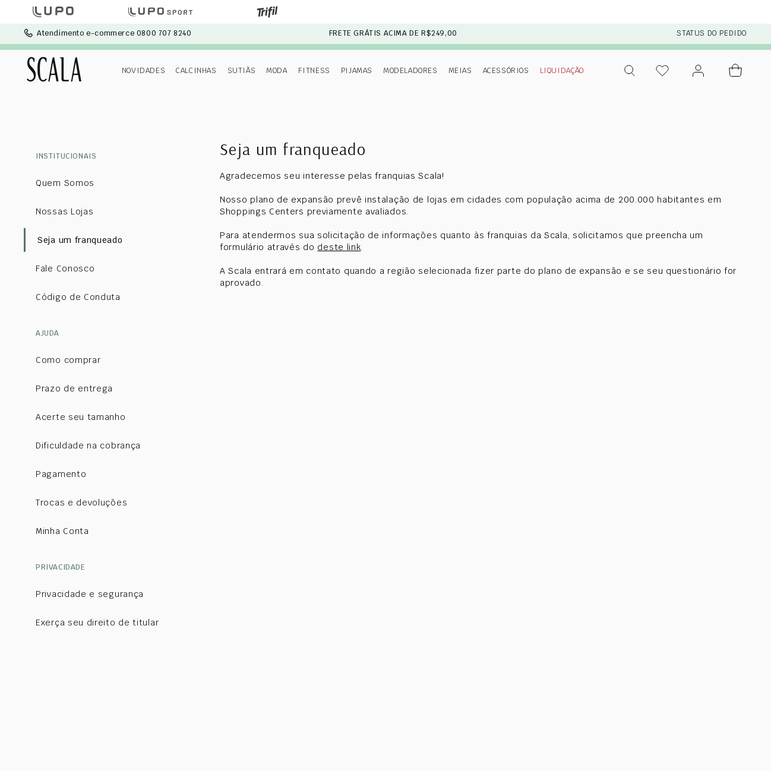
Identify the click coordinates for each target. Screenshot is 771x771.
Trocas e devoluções (81, 502)
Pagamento (61, 474)
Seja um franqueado (80, 240)
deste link (339, 247)
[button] (630, 71)
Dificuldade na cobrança (88, 445)
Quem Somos (65, 183)
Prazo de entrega (74, 388)
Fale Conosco (65, 268)
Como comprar (68, 360)
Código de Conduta (78, 297)
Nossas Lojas (64, 211)
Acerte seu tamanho (81, 417)
